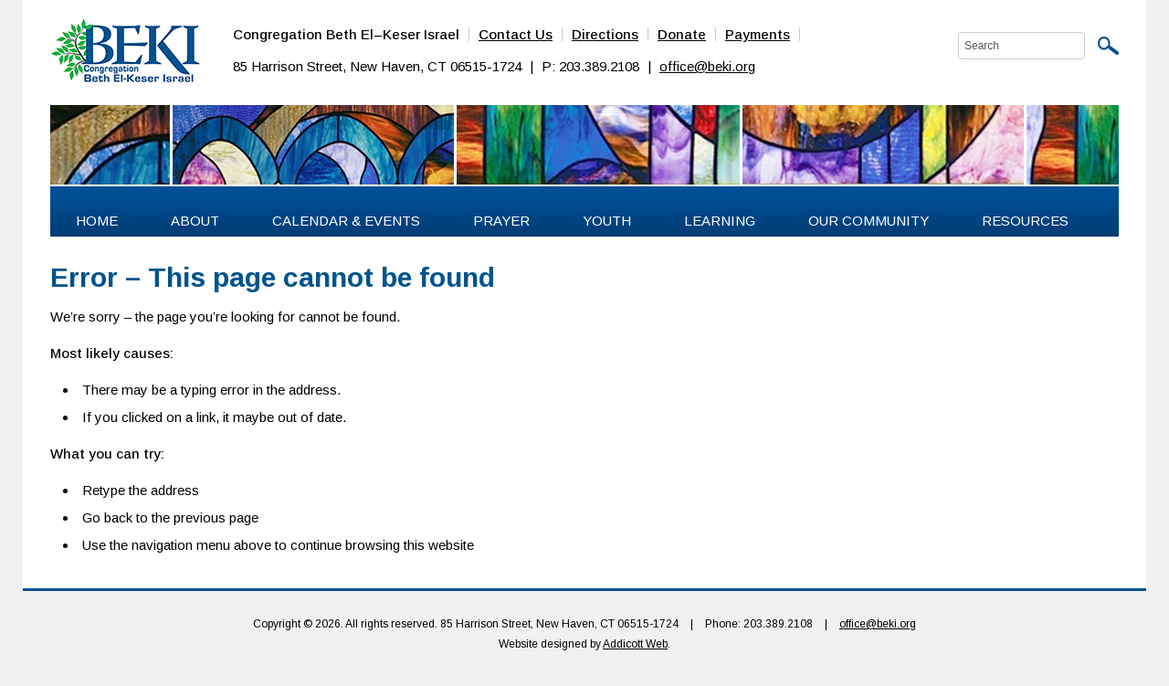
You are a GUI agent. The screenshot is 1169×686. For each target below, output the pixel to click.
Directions (605, 34)
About (195, 220)
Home (97, 220)
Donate (682, 34)
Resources (1025, 220)
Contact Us (516, 34)
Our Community (868, 220)
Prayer (501, 220)
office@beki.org (707, 66)
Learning (719, 220)
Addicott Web (635, 644)
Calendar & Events (346, 220)
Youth (607, 220)
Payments (757, 34)
